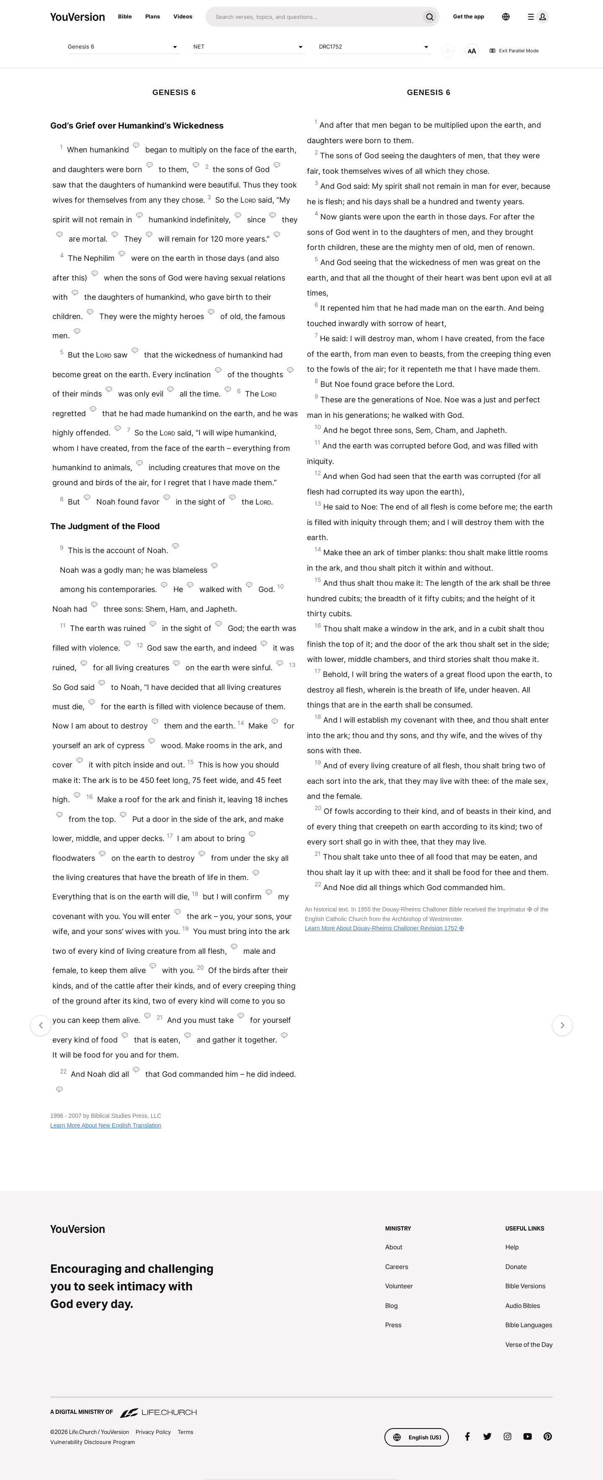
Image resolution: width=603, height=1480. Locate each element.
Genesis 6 (124, 47)
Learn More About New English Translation (105, 1125)
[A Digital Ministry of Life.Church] (301, 1408)
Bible (125, 16)
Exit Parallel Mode (514, 50)
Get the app (468, 16)
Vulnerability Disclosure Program (92, 1442)
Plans (152, 16)
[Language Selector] (505, 16)
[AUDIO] (448, 50)
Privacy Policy (153, 1432)
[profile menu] (537, 16)
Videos (182, 16)
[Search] (313, 16)
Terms (185, 1432)
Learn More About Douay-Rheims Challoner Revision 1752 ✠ (384, 928)
